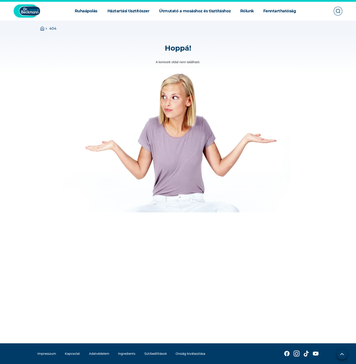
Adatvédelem (99, 353)
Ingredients (126, 353)
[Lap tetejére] (342, 354)
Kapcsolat (72, 353)
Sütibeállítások (155, 353)
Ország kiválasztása (190, 353)
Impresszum (46, 353)
